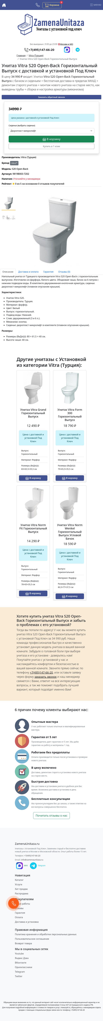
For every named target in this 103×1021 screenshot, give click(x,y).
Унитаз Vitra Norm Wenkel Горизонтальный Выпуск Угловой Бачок (70, 531)
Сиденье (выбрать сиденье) (22, 125)
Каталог (19, 879)
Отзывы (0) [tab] (64, 271)
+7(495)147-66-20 (32, 855)
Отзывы (19, 908)
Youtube (19, 953)
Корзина (53, 4)
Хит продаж (21, 889)
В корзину (51, 139)
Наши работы (22, 903)
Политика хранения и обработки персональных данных (45, 934)
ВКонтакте (20, 962)
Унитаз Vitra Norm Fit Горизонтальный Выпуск (33, 528)
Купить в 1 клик (51, 146)
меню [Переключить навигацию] (95, 5)
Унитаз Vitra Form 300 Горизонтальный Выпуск (69, 415)
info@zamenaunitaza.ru (32, 859)
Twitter (18, 976)
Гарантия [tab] (48, 271)
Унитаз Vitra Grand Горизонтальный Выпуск (33, 413)
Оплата (19, 917)
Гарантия (20, 912)
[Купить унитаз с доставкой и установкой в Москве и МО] (4, 5)
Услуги (18, 884)
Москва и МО (66, 44)
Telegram (20, 971)
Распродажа (21, 893)
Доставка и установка (27, 921)
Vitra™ (14, 163)
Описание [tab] (7, 271)
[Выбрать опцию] (51, 130)
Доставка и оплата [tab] (28, 271)
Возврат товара (23, 943)
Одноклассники (23, 967)
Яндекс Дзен (22, 958)
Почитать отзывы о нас (51, 815)
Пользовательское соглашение (32, 938)
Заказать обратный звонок (51, 97)
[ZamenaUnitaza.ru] (27, 844)
